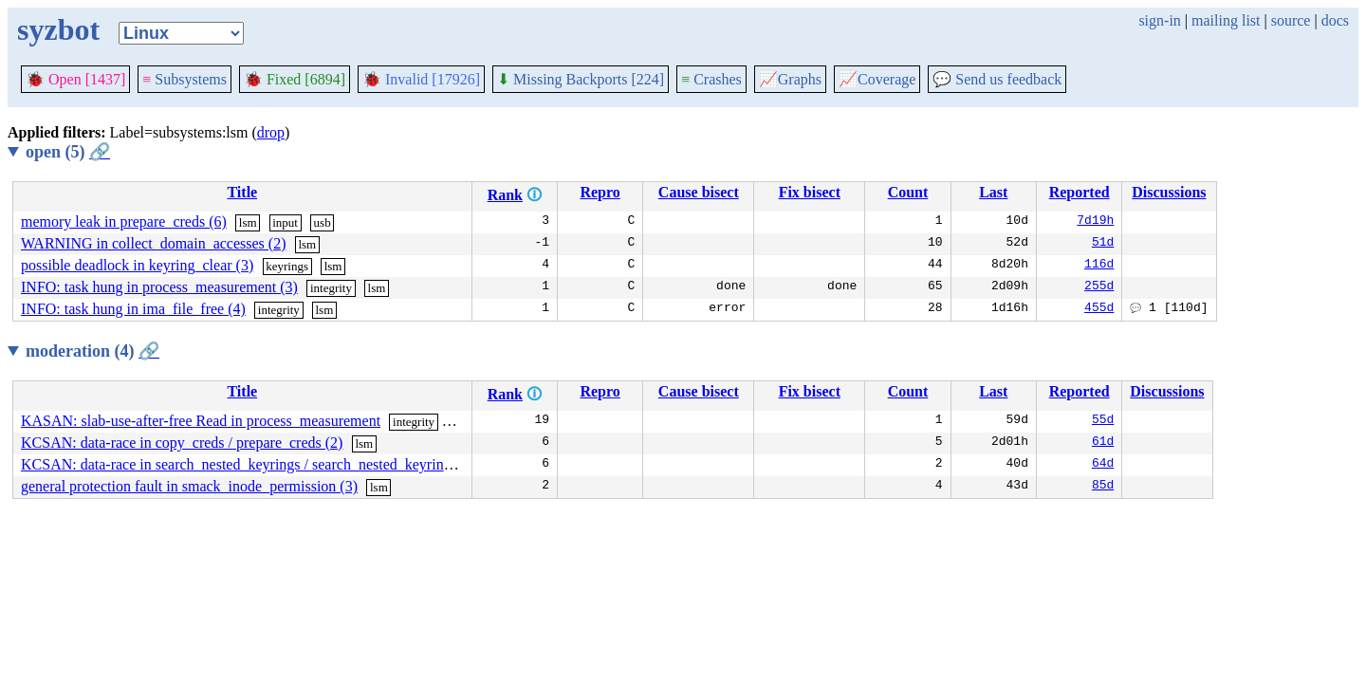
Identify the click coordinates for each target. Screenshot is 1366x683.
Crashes (711, 79)
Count (908, 192)
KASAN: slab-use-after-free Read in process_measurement (200, 421)
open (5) (68, 151)
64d (1103, 464)
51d (1103, 243)
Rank (505, 195)
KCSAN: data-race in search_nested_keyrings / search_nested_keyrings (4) (250, 464)
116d (1099, 265)
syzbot (58, 29)
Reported (1079, 192)
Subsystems (184, 79)
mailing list (1225, 20)
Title (242, 192)
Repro (599, 192)
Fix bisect (809, 192)
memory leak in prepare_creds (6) (124, 221)
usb (322, 222)
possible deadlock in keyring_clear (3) (137, 265)
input (285, 222)
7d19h (1095, 222)
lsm (248, 222)
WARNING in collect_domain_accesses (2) (153, 243)
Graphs (790, 79)
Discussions (1169, 192)
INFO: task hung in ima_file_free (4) (133, 309)
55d (1103, 421)
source (1291, 20)
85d (1103, 486)
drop (271, 132)
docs (1335, 20)
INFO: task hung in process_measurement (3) (159, 287)
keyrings (287, 266)
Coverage (877, 79)
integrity (331, 288)
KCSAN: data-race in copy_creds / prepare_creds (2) (181, 442)
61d (1103, 443)
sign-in (1159, 20)
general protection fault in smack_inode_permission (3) (189, 486)
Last (993, 192)
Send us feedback (996, 79)
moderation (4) (92, 351)
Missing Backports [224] (580, 79)
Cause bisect (698, 192)
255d (1099, 287)
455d (1099, 309)
